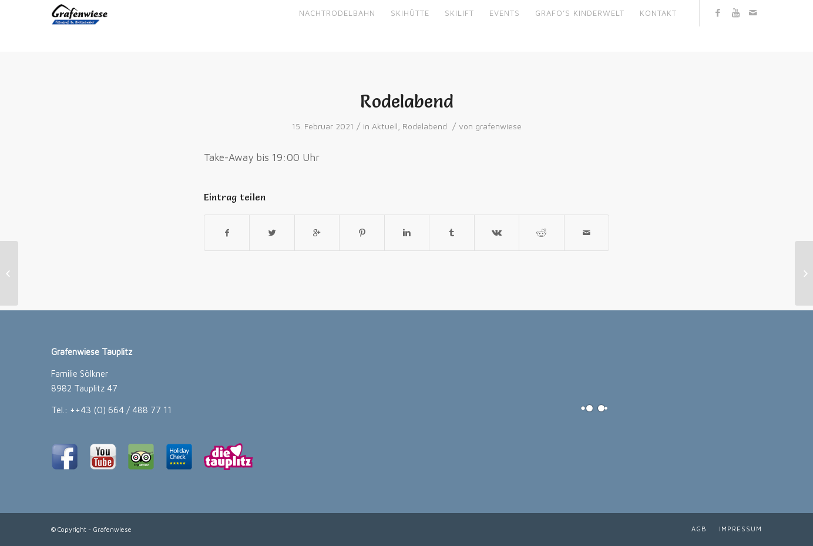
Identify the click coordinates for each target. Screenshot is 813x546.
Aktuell (385, 126)
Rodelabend (406, 101)
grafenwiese (498, 126)
